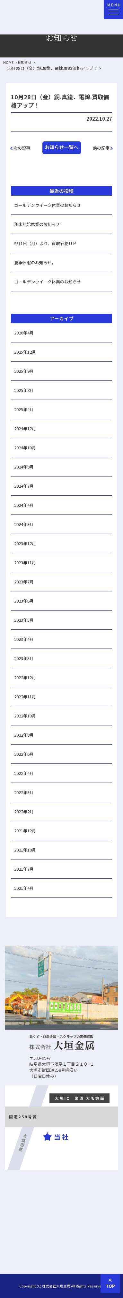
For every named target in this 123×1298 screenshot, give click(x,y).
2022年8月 (24, 735)
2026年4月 (24, 333)
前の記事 (101, 148)
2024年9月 (24, 467)
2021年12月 (25, 831)
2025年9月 (24, 371)
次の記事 (21, 148)
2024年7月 (24, 486)
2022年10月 (25, 716)
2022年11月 (25, 697)
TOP (110, 1282)
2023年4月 (24, 639)
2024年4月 (24, 505)
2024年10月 (25, 448)
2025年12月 (25, 352)
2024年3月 (24, 524)
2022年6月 (24, 754)
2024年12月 (25, 428)
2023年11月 (25, 562)
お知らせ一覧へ (61, 147)
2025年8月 (24, 390)
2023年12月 (25, 543)
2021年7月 (24, 869)
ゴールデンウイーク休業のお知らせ (47, 205)
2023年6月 (24, 601)
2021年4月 (24, 888)
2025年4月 (24, 409)
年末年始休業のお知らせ (37, 224)
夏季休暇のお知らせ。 (35, 262)
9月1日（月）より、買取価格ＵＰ (45, 243)
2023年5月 (24, 620)
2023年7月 (24, 582)
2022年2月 (24, 811)
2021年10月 (25, 850)
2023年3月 (24, 658)
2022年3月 (24, 792)
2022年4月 (24, 773)
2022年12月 (25, 677)
